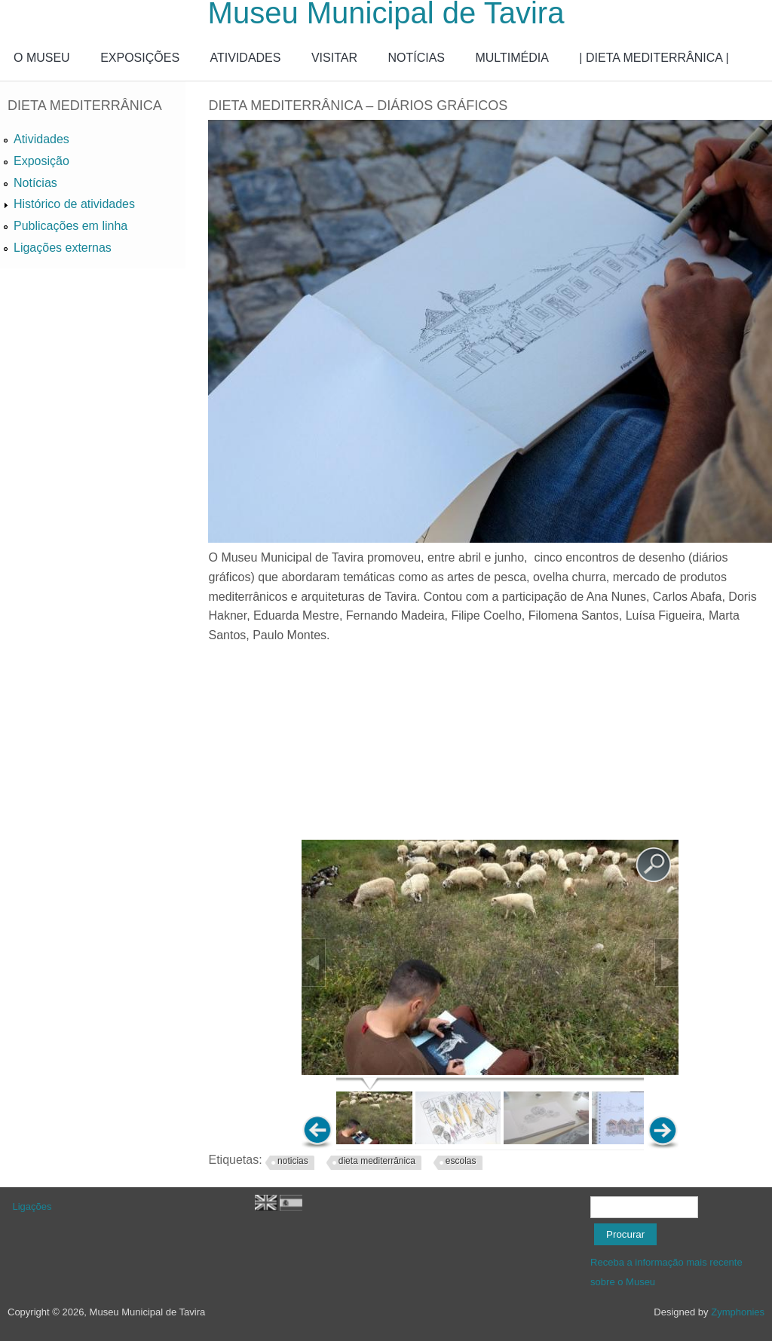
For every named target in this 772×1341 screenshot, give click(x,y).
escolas (461, 1161)
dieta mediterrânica (377, 1161)
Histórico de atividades (74, 203)
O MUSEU (42, 57)
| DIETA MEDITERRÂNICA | (653, 57)
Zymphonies (737, 1312)
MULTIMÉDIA (511, 57)
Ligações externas (63, 247)
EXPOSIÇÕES (139, 57)
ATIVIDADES (245, 57)
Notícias (35, 182)
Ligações (32, 1206)
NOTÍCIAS (416, 57)
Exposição (41, 161)
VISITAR (334, 57)
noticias (292, 1161)
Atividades (41, 139)
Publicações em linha (70, 225)
